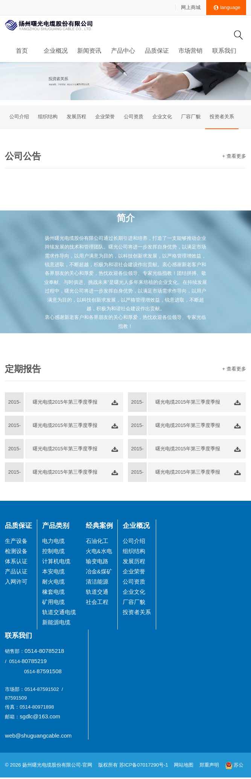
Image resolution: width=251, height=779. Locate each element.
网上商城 (191, 7)
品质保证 (157, 50)
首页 (22, 50)
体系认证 (16, 562)
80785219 (34, 662)
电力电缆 (53, 542)
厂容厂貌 (191, 117)
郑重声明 (210, 766)
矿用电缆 (53, 603)
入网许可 (16, 582)
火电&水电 (99, 552)
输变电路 (97, 562)
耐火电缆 (53, 582)
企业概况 (56, 50)
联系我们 (224, 50)
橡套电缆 (53, 593)
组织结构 (48, 117)
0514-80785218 (44, 652)
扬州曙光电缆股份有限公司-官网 (57, 766)
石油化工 (97, 542)
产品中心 (123, 50)
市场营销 (190, 50)
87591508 (49, 672)
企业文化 (162, 117)
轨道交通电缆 (59, 613)
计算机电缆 (56, 562)
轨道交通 (97, 593)
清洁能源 (97, 582)
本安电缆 (53, 572)
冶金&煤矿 (99, 572)
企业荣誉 (105, 117)
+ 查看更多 (234, 157)
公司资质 (133, 117)
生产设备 (16, 542)
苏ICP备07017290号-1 (143, 766)
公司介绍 (19, 117)
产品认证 (16, 572)
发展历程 (76, 117)
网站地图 (183, 766)
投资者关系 (222, 117)
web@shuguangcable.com (38, 736)
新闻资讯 (89, 50)
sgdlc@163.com (40, 718)
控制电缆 (53, 552)
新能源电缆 (56, 623)
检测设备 (16, 552)
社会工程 (97, 603)
